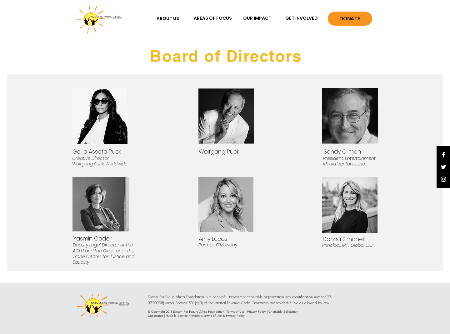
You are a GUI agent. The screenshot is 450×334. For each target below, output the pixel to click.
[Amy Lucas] (213, 238)
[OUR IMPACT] (257, 18)
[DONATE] (350, 19)
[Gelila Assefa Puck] (96, 151)
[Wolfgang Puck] (218, 151)
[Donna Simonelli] (344, 239)
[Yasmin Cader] (92, 238)
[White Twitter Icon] (443, 167)
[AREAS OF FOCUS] (213, 18)
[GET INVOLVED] (301, 18)
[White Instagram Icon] (443, 179)
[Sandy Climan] (342, 151)
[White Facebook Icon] (443, 154)
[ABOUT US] (168, 19)
